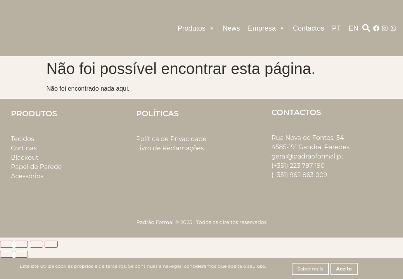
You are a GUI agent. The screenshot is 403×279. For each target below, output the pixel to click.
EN (353, 28)
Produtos (196, 28)
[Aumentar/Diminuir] (6, 244)
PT (336, 28)
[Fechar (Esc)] (51, 244)
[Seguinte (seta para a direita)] (21, 254)
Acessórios (27, 176)
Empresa (266, 28)
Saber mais (310, 269)
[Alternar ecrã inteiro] (21, 244)
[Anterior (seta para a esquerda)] (6, 254)
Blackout (24, 157)
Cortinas (24, 148)
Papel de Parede (36, 166)
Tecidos (22, 139)
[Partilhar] (36, 244)
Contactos (308, 28)
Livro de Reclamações (170, 148)
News (231, 28)
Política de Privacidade (171, 139)
